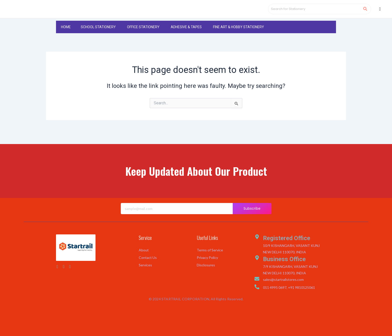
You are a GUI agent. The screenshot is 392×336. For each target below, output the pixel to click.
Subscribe (252, 208)
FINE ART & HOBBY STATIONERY (238, 35)
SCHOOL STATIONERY (98, 35)
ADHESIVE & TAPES (186, 35)
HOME (66, 35)
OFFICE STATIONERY (143, 35)
